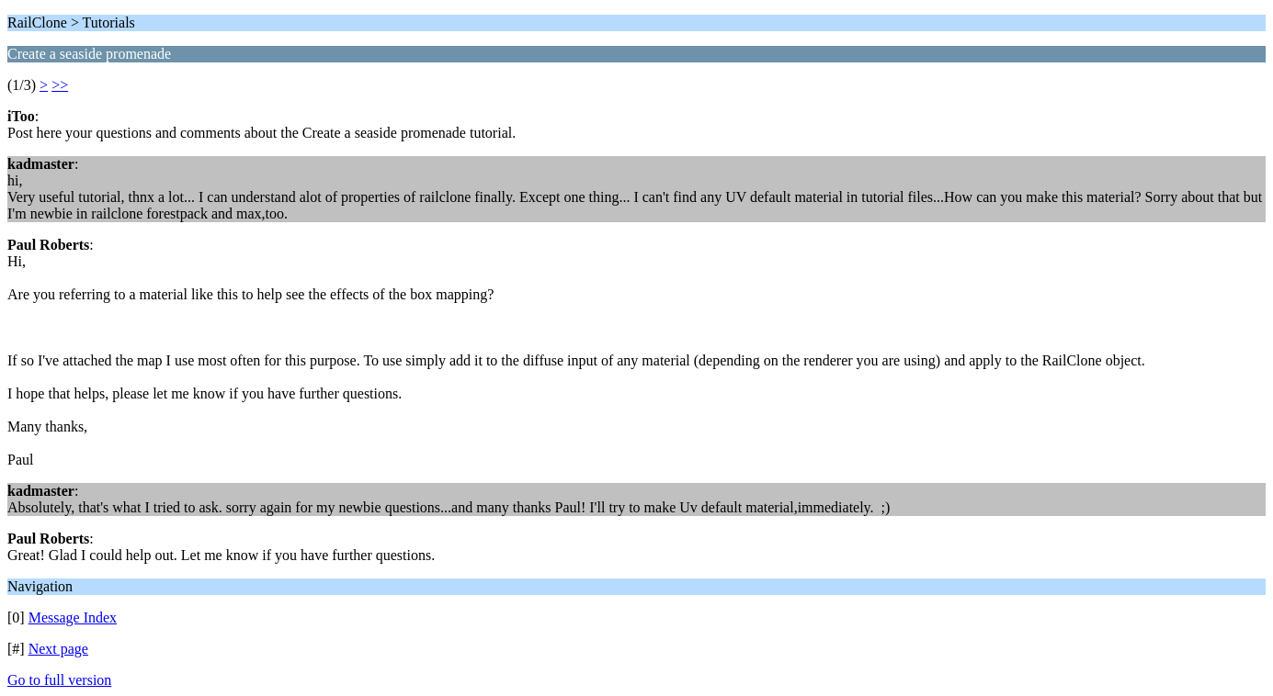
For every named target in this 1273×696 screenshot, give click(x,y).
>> (59, 85)
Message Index (72, 617)
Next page (58, 649)
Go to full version (59, 680)
